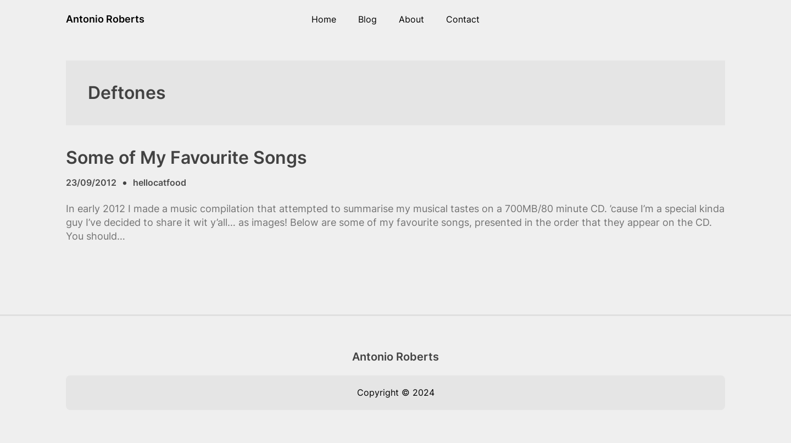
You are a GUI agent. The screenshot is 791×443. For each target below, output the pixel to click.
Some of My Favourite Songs (186, 157)
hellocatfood (159, 182)
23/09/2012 (91, 182)
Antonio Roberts (105, 19)
